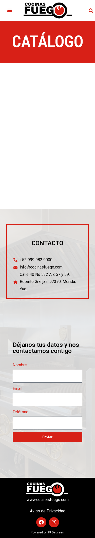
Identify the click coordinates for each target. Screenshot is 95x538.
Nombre (20, 365)
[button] (9, 10)
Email (17, 388)
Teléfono (20, 411)
